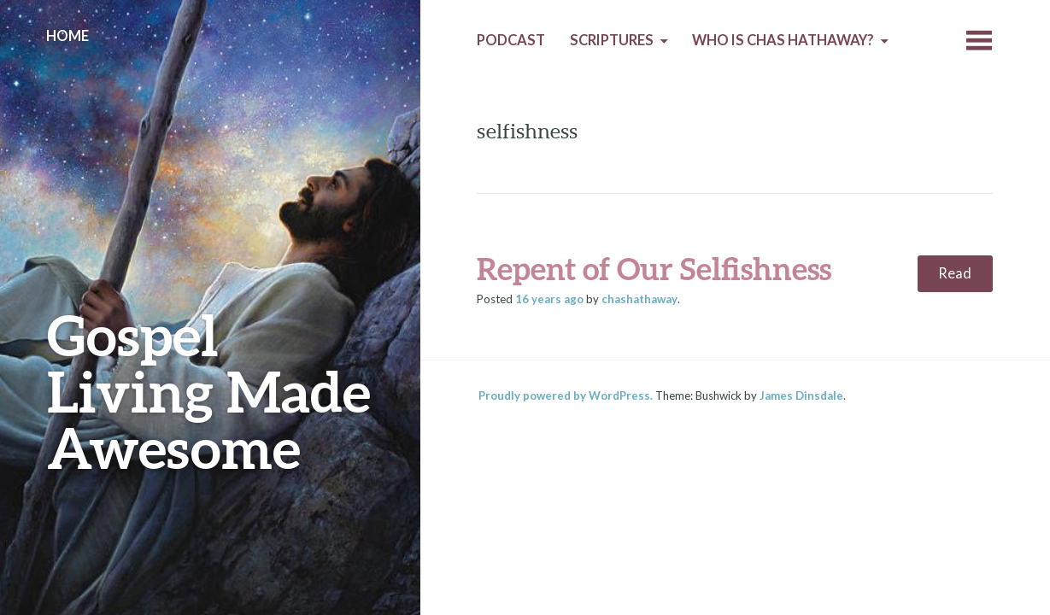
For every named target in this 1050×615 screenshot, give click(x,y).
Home (67, 35)
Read (954, 273)
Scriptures (612, 40)
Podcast (511, 40)
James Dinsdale (801, 395)
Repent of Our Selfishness (654, 268)
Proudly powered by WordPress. (565, 395)
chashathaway (639, 299)
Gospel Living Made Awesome (209, 391)
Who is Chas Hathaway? (783, 40)
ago (549, 299)
